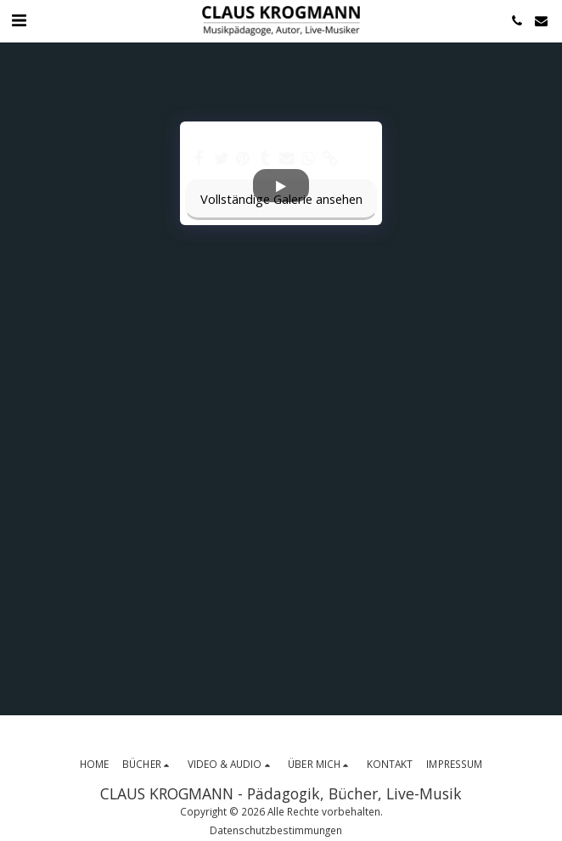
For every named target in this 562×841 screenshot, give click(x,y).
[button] (18, 20)
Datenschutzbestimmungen (276, 830)
